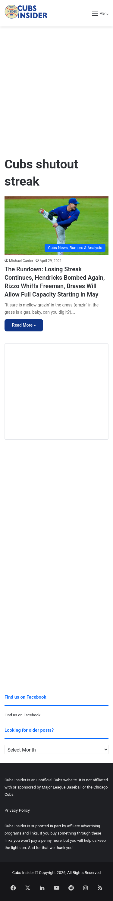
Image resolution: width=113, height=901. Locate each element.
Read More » (24, 325)
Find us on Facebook (22, 715)
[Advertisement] (56, 88)
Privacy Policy (17, 810)
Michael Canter (21, 261)
